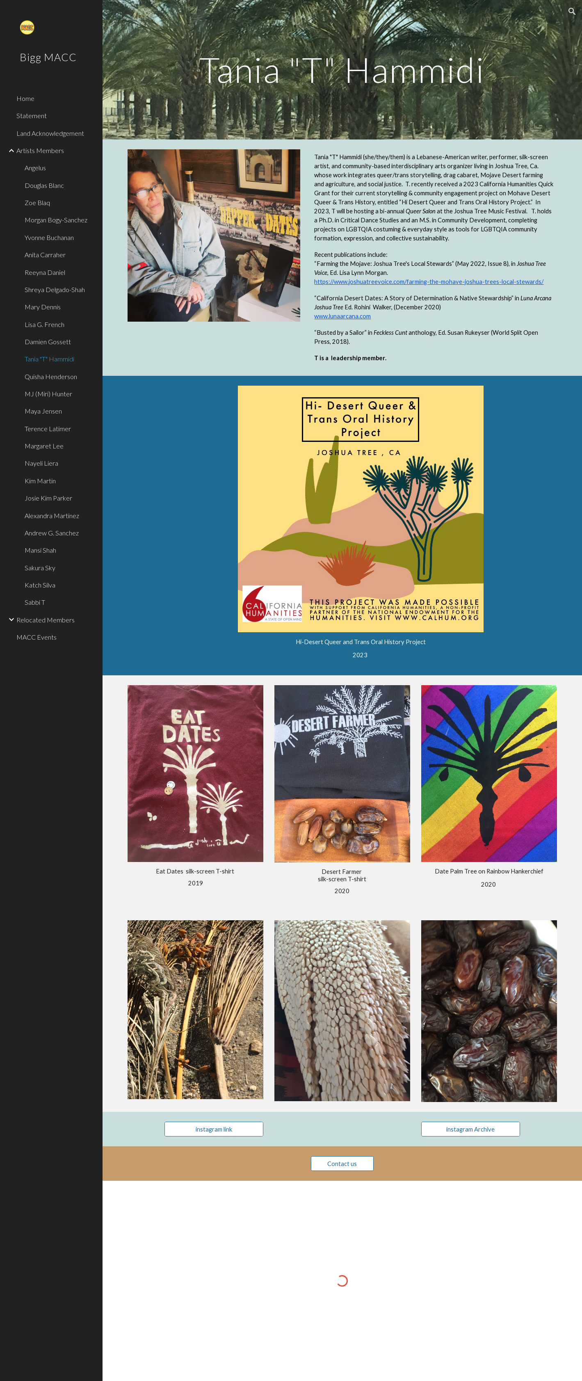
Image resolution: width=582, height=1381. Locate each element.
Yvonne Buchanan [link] (49, 237)
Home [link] (25, 98)
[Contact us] (342, 1163)
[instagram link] (214, 1129)
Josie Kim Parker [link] (48, 498)
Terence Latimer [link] (48, 428)
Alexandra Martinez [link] (52, 515)
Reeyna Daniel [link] (45, 272)
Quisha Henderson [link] (51, 376)
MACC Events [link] (36, 637)
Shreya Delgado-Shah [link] (55, 289)
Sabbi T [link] (35, 602)
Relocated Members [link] (45, 620)
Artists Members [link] (40, 150)
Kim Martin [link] (40, 481)
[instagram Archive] (471, 1129)
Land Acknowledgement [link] (50, 133)
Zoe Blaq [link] (37, 202)
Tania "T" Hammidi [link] (49, 359)
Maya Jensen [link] (43, 411)
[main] (342, 69)
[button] (572, 11)
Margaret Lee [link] (44, 446)
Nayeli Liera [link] (41, 463)
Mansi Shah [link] (40, 550)
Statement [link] (31, 115)
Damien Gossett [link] (48, 341)
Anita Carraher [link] (45, 254)
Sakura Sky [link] (40, 568)
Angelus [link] (35, 167)
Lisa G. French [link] (44, 324)
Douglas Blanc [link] (44, 185)
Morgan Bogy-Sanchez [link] (56, 220)
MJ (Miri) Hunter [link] (48, 394)
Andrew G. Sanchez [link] (52, 533)
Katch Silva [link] (40, 585)
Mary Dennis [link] (43, 307)
